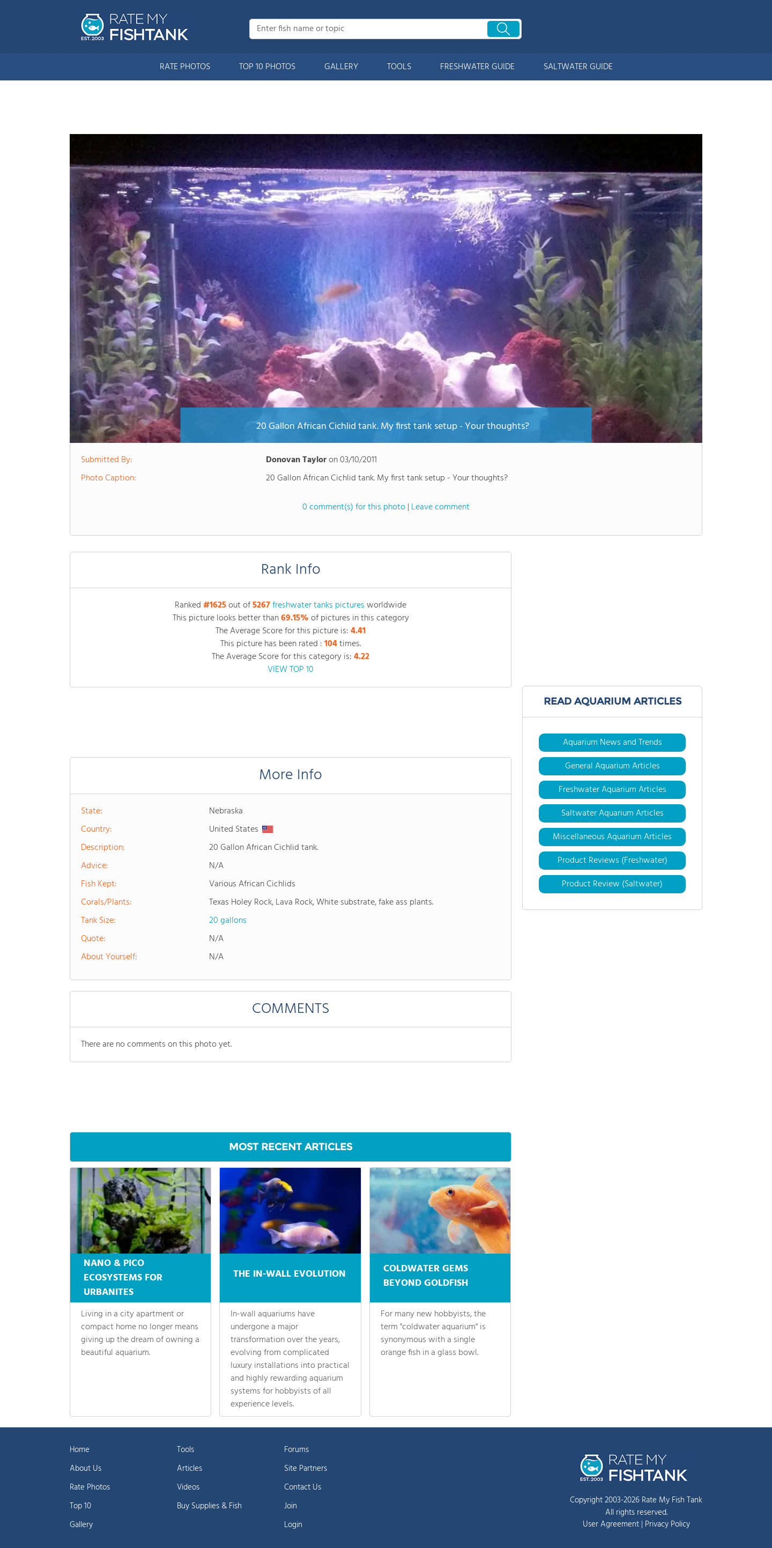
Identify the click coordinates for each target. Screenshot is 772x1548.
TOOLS (399, 67)
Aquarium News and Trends (612, 743)
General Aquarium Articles (612, 766)
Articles (189, 1468)
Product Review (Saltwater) (612, 884)
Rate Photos (90, 1487)
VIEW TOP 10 (291, 670)
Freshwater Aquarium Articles (612, 790)
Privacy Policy (667, 1524)
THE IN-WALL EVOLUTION (289, 1271)
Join (290, 1506)
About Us (85, 1468)
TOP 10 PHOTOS (267, 67)
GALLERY (341, 67)
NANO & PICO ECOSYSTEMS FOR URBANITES (123, 1278)
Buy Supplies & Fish (209, 1506)
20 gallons (228, 921)
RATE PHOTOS (185, 67)
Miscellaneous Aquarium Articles (612, 837)
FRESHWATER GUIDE (477, 67)
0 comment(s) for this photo (353, 507)
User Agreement (611, 1524)
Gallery (81, 1525)
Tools (185, 1449)
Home (80, 1449)
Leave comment (440, 507)
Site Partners (305, 1468)
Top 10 (80, 1506)
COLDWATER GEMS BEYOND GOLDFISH (425, 1274)
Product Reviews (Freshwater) (612, 861)
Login (293, 1525)
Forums (296, 1449)
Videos (188, 1487)
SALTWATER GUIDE (578, 67)
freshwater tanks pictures (318, 605)
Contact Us (302, 1487)
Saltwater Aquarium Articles (612, 813)
